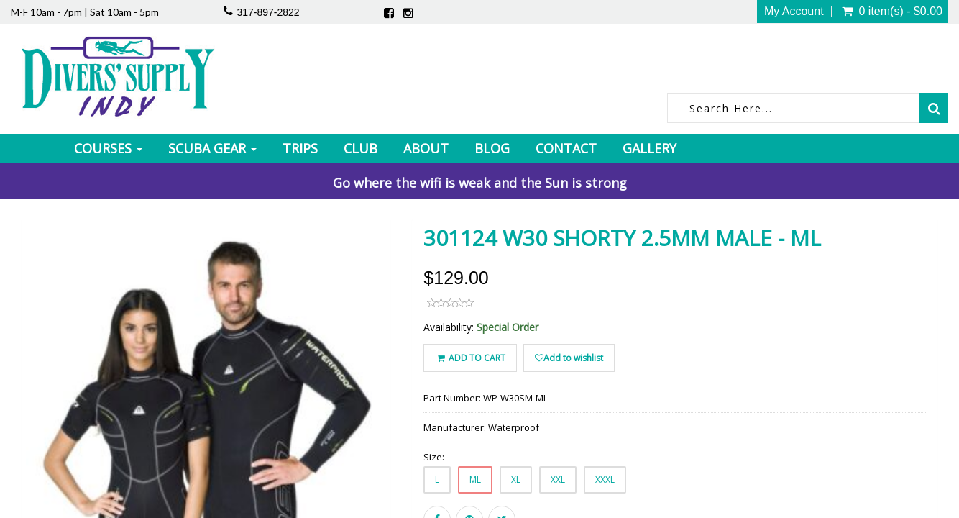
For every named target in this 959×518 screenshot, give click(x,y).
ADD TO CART (470, 358)
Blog (492, 148)
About (426, 148)
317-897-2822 (268, 12)
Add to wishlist (569, 358)
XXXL (605, 479)
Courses (108, 148)
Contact (566, 148)
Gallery (649, 148)
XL (515, 479)
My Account (794, 11)
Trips (300, 148)
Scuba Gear (212, 148)
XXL (558, 479)
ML (475, 479)
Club (360, 148)
